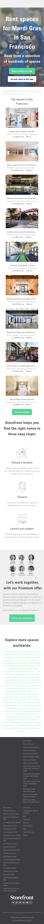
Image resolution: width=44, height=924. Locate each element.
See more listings (22, 412)
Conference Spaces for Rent (12, 859)
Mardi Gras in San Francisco (14, 94)
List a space (27, 807)
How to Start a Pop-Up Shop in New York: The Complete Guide (31, 768)
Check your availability (22, 618)
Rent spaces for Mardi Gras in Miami (24, 700)
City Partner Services (29, 750)
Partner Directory (28, 744)
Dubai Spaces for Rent (10, 843)
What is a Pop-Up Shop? (30, 763)
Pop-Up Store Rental (10, 847)
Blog (24, 816)
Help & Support (28, 825)
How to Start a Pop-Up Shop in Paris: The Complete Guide (31, 784)
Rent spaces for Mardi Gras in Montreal (19, 703)
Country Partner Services (30, 753)
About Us (26, 822)
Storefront (7, 91)
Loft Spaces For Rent (10, 868)
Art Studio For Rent (9, 874)
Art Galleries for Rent (10, 853)
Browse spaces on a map (22, 71)
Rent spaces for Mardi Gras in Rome (24, 717)
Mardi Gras (35, 91)
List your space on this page (22, 79)
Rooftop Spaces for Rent (11, 871)
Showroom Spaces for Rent (12, 850)
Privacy (25, 835)
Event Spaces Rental (21, 91)
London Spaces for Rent (11, 832)
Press (25, 829)
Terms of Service (28, 832)
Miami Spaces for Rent (10, 825)
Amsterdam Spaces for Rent (12, 835)
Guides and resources (29, 760)
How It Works (27, 741)
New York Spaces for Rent (11, 814)
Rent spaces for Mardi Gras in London (26, 671)
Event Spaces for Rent (10, 856)
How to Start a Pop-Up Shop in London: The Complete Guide (31, 776)
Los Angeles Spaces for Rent (12, 822)
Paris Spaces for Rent (10, 829)
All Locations (7, 807)
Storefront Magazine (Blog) (31, 756)
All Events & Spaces (10, 811)
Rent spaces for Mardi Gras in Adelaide (19, 652)
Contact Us (26, 819)
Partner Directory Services (31, 747)
